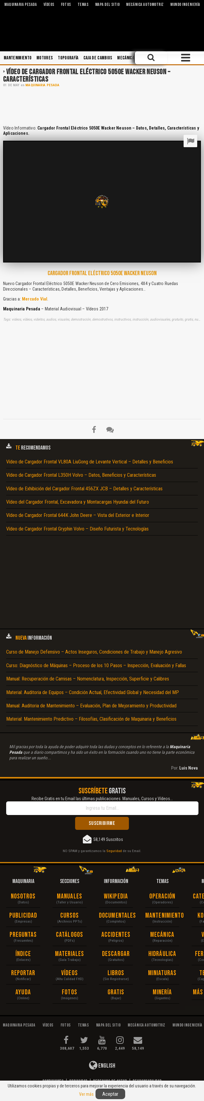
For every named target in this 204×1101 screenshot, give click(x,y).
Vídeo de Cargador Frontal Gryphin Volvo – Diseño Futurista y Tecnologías (77, 529)
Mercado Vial (34, 299)
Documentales (116, 915)
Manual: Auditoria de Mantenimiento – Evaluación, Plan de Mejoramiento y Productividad (91, 706)
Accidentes (115, 935)
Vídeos (69, 973)
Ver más (86, 1094)
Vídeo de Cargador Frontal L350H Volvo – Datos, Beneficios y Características (81, 475)
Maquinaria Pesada (42, 85)
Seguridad (114, 851)
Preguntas (23, 935)
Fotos (69, 992)
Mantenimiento (18, 58)
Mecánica (125, 58)
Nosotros (23, 896)
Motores (44, 58)
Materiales (69, 954)
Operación (162, 896)
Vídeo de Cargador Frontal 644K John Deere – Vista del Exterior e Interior (77, 515)
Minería (162, 992)
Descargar (116, 954)
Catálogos (69, 935)
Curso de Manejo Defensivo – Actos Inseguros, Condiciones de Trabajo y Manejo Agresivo (94, 652)
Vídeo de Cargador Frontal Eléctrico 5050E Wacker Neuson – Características (86, 75)
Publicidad (23, 915)
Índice (23, 954)
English (102, 1065)
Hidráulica (162, 954)
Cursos (69, 915)
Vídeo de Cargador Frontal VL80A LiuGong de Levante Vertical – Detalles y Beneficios (89, 462)
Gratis (116, 992)
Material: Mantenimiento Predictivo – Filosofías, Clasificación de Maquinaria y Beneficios (91, 719)
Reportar (23, 973)
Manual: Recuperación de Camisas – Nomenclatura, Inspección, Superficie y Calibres (87, 679)
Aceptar (110, 1094)
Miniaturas (162, 973)
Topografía (68, 58)
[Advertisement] (102, 106)
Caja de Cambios (98, 58)
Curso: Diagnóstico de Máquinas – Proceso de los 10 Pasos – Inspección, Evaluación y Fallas (96, 665)
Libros (116, 973)
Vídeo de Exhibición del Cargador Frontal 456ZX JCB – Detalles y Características (84, 489)
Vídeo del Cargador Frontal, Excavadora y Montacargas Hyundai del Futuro (77, 502)
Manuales (69, 896)
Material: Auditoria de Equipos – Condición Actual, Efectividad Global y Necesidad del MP (92, 692)
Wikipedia (116, 896)
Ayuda (23, 992)
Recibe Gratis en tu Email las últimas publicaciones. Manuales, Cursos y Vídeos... (102, 798)
